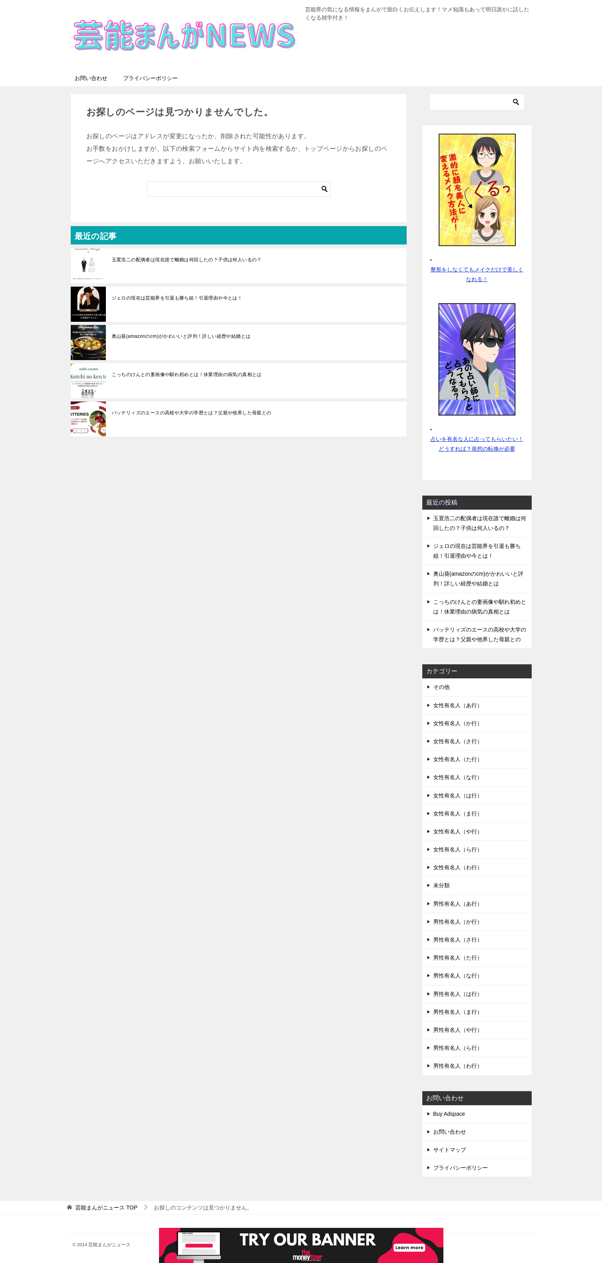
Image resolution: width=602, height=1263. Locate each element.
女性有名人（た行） (457, 759)
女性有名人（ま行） (457, 813)
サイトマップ (449, 1150)
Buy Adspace (449, 1114)
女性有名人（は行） (457, 795)
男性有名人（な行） (457, 975)
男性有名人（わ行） (457, 1066)
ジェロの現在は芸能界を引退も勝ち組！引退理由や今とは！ (177, 298)
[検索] (238, 189)
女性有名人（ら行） (457, 849)
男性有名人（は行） (457, 994)
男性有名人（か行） (457, 922)
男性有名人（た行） (457, 957)
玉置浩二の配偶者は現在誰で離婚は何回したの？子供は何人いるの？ (187, 259)
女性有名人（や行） (457, 831)
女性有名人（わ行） (457, 867)
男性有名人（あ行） (457, 904)
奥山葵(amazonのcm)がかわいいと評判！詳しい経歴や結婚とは (181, 336)
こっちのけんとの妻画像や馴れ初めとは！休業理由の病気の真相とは (187, 374)
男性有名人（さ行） (457, 940)
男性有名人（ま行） (457, 1012)
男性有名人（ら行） (457, 1048)
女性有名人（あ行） (457, 705)
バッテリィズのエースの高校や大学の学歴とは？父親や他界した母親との (192, 413)
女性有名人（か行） (457, 723)
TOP (106, 1207)
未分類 (441, 885)
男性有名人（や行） (457, 1030)
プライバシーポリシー (150, 78)
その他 (441, 687)
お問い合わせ (91, 78)
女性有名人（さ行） (457, 741)
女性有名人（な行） (457, 777)
